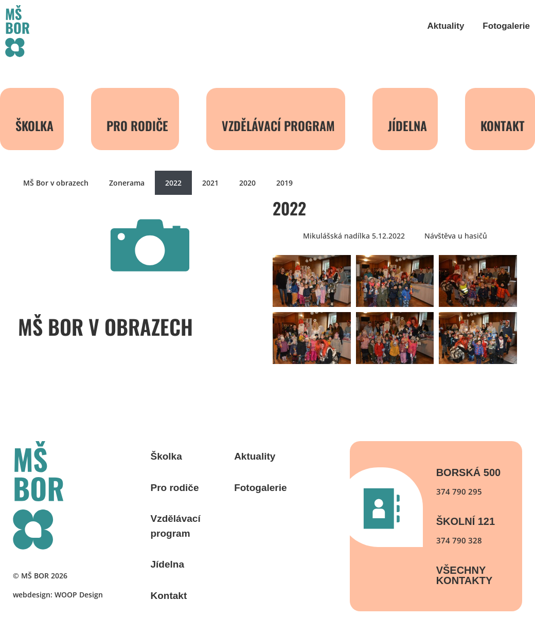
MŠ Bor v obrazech (55, 183)
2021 (210, 183)
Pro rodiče (137, 125)
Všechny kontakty (464, 575)
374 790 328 (459, 540)
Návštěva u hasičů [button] (455, 236)
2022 (173, 183)
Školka (34, 125)
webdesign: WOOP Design (58, 594)
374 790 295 (459, 491)
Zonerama (127, 183)
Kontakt (169, 595)
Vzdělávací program (278, 125)
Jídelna (407, 125)
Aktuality (446, 26)
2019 (284, 183)
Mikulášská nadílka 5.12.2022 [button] (354, 236)
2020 (247, 183)
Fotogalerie (506, 26)
